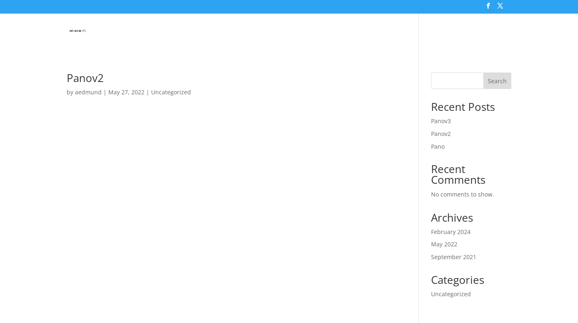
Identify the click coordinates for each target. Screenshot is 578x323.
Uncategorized (171, 92)
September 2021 (453, 257)
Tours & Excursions (320, 31)
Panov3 (441, 121)
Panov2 (85, 77)
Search (497, 81)
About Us (489, 31)
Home (184, 31)
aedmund (88, 92)
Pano (438, 146)
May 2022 (444, 244)
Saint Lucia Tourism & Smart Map (408, 31)
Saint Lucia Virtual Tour (238, 31)
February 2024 (451, 232)
